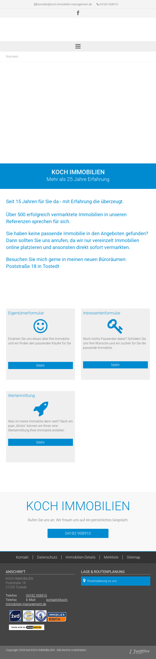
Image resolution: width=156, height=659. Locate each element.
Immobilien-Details (80, 557)
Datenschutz (47, 557)
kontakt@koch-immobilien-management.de (65, 4)
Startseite (12, 56)
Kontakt (22, 557)
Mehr (40, 365)
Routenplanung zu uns (100, 581)
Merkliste (111, 557)
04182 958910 (107, 4)
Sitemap (133, 557)
